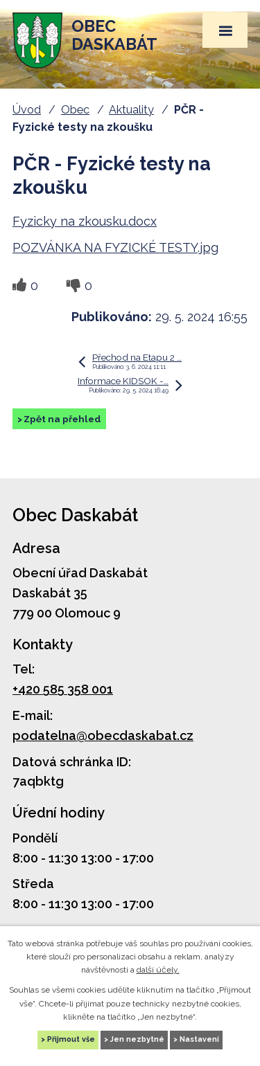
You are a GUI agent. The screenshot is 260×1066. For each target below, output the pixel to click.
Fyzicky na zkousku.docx (84, 221)
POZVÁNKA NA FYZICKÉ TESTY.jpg (115, 247)
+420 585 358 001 (62, 689)
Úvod (26, 109)
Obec (75, 109)
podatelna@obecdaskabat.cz (102, 735)
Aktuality (131, 109)
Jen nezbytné (137, 1039)
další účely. (158, 970)
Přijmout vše (71, 1039)
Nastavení (199, 1039)
